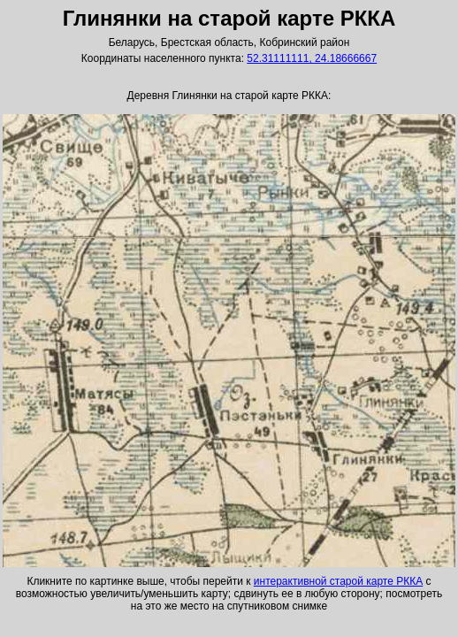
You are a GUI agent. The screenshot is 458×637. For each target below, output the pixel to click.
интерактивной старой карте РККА (338, 581)
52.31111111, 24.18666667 (312, 58)
